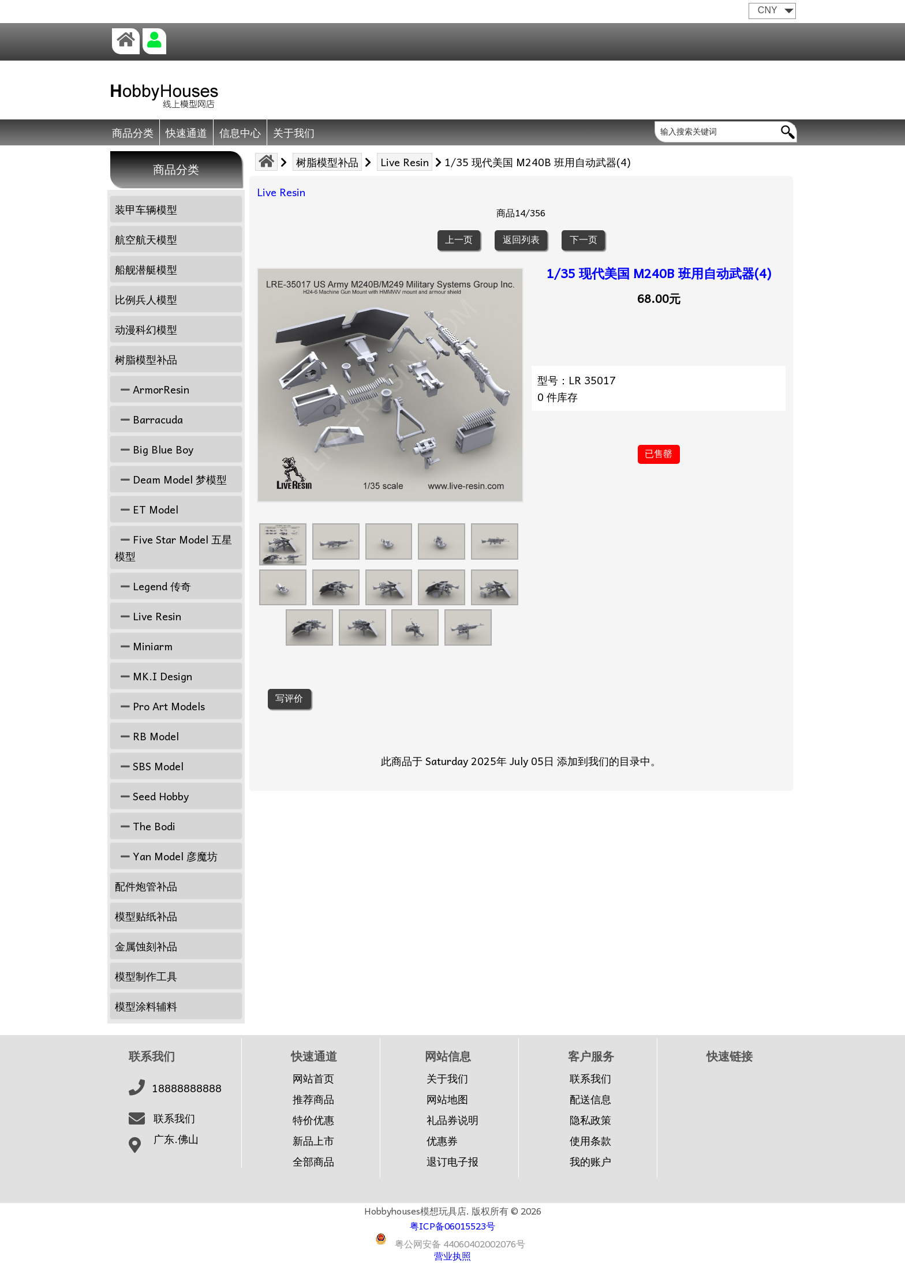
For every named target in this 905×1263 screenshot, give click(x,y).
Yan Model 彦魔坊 (166, 856)
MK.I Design (153, 676)
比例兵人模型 (146, 299)
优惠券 (442, 1140)
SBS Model (149, 766)
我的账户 (590, 1161)
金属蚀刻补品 (146, 946)
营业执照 (452, 1255)
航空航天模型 (146, 239)
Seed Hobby (152, 796)
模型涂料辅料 (146, 1006)
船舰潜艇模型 (146, 269)
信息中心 (240, 132)
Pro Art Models (160, 706)
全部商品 (313, 1161)
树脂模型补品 (327, 161)
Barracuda (149, 419)
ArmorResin (152, 389)
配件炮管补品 (146, 886)
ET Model (146, 509)
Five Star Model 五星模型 (173, 547)
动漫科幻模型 (146, 329)
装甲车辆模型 (146, 209)
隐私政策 (590, 1119)
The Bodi (145, 826)
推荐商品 (313, 1099)
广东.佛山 (176, 1138)
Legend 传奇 (153, 586)
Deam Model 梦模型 (171, 479)
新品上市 (313, 1140)
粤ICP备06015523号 (452, 1225)
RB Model (147, 736)
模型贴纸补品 (146, 916)
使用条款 (590, 1140)
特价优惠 (313, 1119)
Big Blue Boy (154, 449)
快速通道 (186, 132)
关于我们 (294, 132)
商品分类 (133, 132)
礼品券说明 (452, 1119)
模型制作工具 (146, 976)
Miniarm (144, 646)
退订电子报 (452, 1161)
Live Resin (404, 161)
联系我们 (174, 1118)
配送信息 (590, 1099)
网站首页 (313, 1078)
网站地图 (447, 1099)
